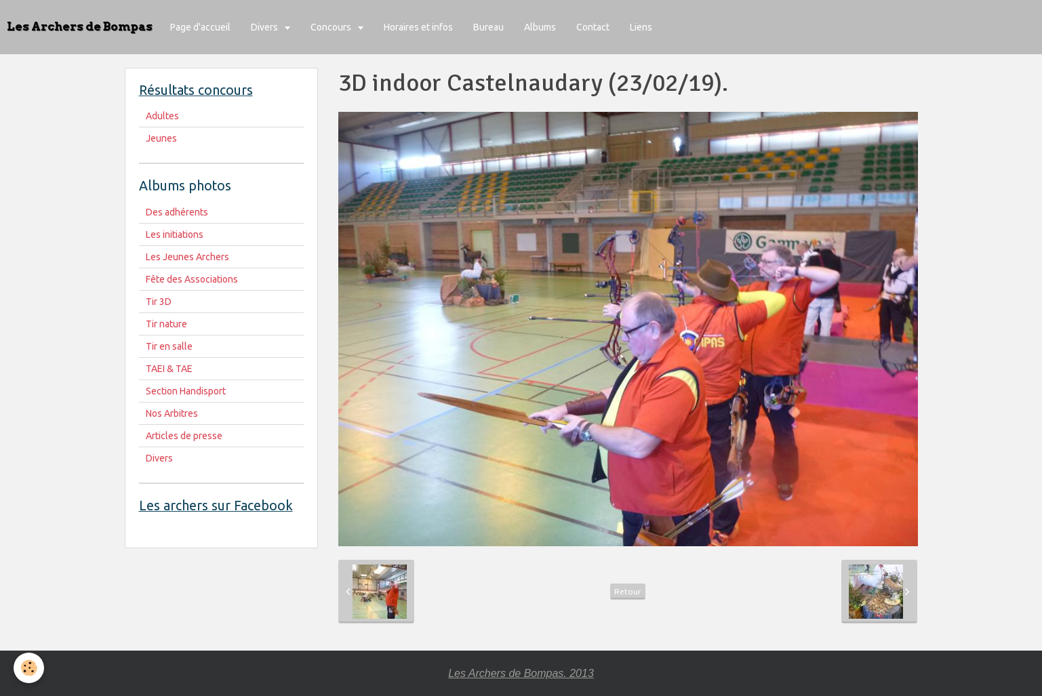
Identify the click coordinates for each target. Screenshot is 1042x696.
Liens (641, 27)
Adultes (162, 115)
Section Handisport (186, 391)
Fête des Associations (192, 279)
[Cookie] (29, 668)
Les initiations (174, 234)
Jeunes (161, 138)
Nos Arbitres (172, 413)
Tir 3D (159, 301)
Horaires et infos (418, 27)
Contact (592, 27)
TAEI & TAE (169, 368)
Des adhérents (177, 212)
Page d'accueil (200, 27)
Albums (540, 27)
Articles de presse (184, 435)
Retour (627, 591)
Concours (331, 27)
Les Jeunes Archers (187, 256)
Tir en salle (169, 346)
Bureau (488, 27)
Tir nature (166, 324)
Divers (265, 27)
